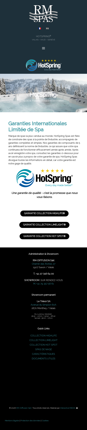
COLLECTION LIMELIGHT (43, 340)
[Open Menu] (43, 48)
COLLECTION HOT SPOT (43, 344)
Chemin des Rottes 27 (43, 264)
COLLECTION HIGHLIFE (43, 335)
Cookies (45, 420)
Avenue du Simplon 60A (43, 304)
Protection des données (30, 420)
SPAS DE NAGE (43, 349)
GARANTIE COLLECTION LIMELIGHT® (44, 224)
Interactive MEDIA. (68, 408)
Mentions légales (12, 420)
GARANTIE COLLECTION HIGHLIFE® (44, 213)
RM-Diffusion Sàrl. (24, 408)
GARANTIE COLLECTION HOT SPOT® (44, 236)
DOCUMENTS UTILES (43, 358)
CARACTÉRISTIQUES (43, 354)
